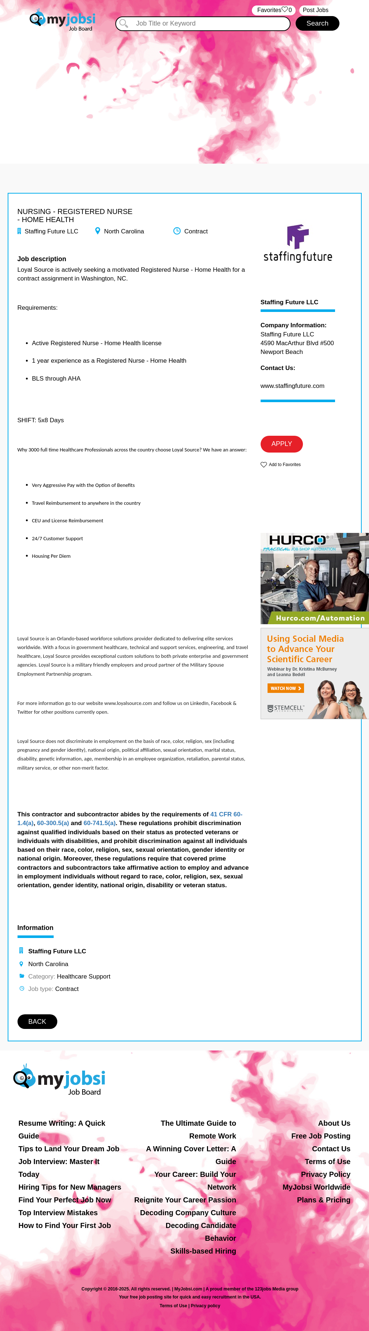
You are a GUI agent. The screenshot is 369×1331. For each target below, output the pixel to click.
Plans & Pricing (324, 1200)
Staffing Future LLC (290, 302)
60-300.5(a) (53, 823)
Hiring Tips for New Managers (70, 1187)
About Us (334, 1123)
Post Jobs (315, 10)
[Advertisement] (184, 94)
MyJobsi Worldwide (316, 1187)
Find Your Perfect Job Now (65, 1200)
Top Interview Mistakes (58, 1213)
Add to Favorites (285, 464)
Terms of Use (327, 1162)
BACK (37, 1021)
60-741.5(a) (100, 823)
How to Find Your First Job (65, 1225)
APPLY (282, 443)
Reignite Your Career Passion (185, 1200)
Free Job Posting (320, 1136)
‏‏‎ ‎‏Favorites (273, 10)
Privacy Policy (326, 1174)
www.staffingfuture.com (292, 385)
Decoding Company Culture (188, 1213)
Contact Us (331, 1149)
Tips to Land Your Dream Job (69, 1149)
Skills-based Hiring (203, 1251)
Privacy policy (205, 1305)
